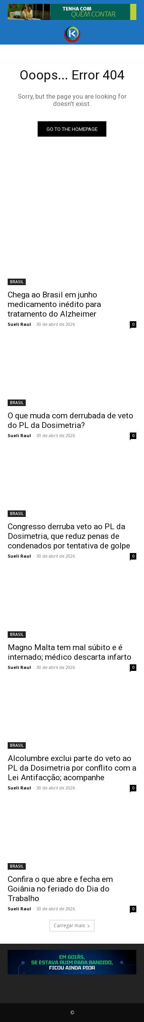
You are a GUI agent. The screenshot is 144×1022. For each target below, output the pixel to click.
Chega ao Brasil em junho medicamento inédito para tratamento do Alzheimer (54, 304)
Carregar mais (72, 925)
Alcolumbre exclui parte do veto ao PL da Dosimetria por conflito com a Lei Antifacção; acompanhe (72, 768)
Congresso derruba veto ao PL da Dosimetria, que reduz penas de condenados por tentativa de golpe (69, 536)
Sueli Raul (19, 324)
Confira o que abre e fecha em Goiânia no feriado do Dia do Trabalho (60, 889)
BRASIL (16, 281)
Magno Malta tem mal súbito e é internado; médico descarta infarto (69, 652)
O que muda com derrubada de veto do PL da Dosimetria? (70, 420)
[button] (13, 34)
